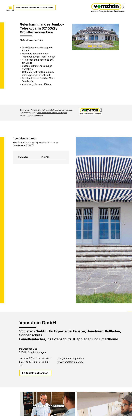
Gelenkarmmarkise (28, 113)
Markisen (69, 110)
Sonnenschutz (58, 110)
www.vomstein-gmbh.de (70, 362)
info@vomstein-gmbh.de (70, 358)
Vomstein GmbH (37, 110)
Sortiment (48, 110)
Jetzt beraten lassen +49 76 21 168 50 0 (34, 7)
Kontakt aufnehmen (36, 373)
